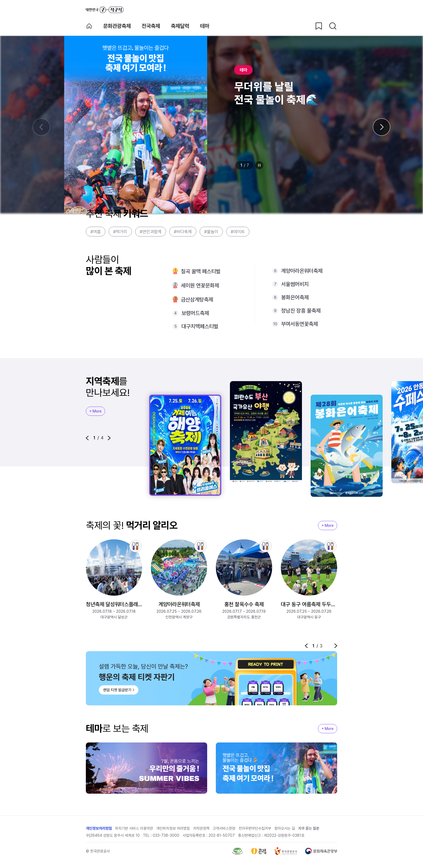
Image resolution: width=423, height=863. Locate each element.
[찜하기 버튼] (318, 26)
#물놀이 (211, 231)
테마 (204, 26)
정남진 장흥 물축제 (301, 310)
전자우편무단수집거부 (255, 828)
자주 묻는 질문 (308, 828)
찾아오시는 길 (284, 828)
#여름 (95, 231)
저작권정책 (201, 828)
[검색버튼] (332, 26)
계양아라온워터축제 (302, 271)
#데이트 (238, 231)
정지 (259, 165)
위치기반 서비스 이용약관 (134, 828)
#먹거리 (120, 231)
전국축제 (151, 26)
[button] (87, 438)
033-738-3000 (166, 835)
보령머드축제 (195, 313)
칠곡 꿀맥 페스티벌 (200, 271)
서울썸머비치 (295, 284)
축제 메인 (89, 26)
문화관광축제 (117, 26)
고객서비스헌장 (224, 828)
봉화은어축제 (295, 297)
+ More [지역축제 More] (95, 411)
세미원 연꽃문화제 (200, 285)
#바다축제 (183, 231)
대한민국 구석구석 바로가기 (104, 10)
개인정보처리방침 (99, 828)
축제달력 (180, 26)
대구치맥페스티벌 (199, 326)
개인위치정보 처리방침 (173, 828)
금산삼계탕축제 (197, 299)
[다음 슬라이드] (381, 127)
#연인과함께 (150, 231)
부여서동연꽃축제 (299, 324)
